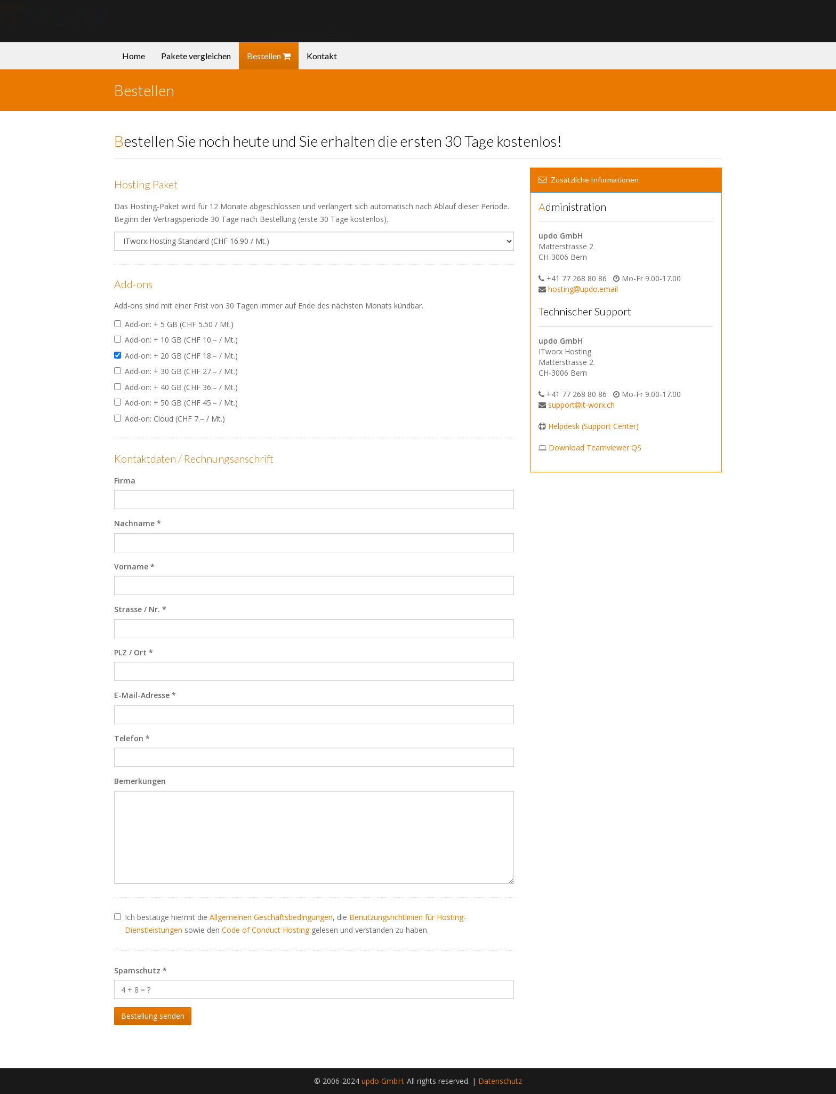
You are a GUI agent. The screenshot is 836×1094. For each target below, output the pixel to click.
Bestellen (269, 56)
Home (133, 56)
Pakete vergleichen (196, 56)
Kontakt (322, 56)
